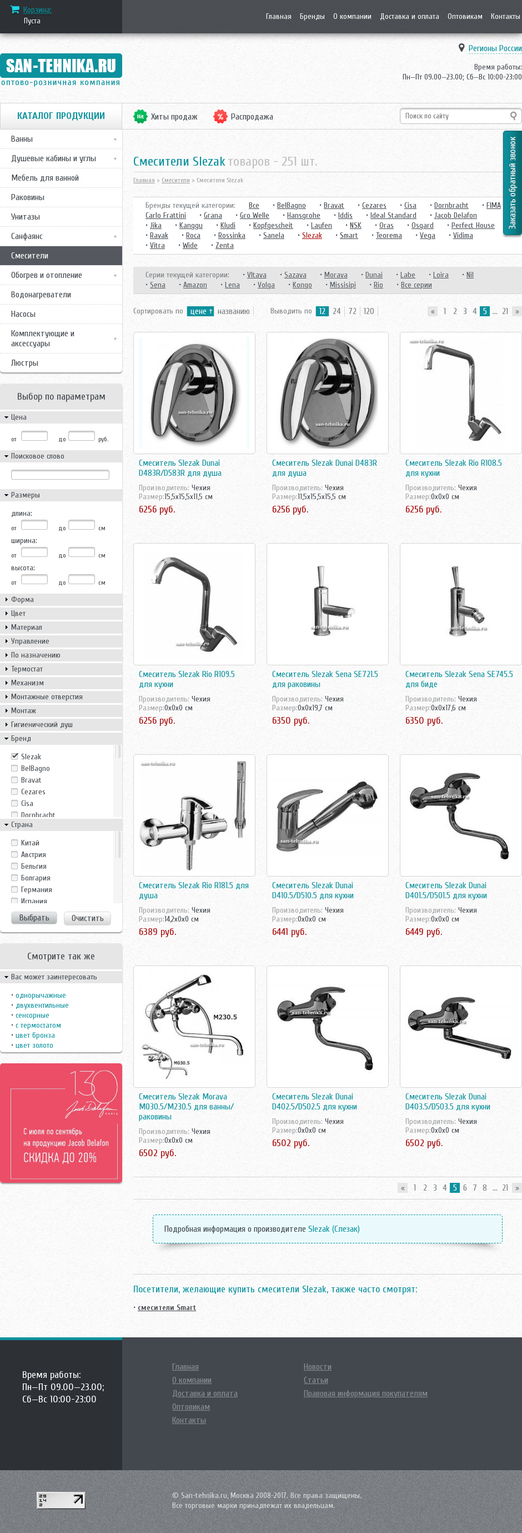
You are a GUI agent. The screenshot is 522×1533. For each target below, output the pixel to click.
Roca (193, 235)
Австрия (33, 854)
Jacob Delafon (455, 215)
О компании (352, 16)
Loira (441, 275)
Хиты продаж (174, 117)
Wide (190, 245)
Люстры (24, 363)
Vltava (257, 275)
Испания (34, 901)
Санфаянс (27, 236)
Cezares (33, 792)
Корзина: (37, 10)
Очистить (88, 918)
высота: (23, 568)
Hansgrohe (303, 215)
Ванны (22, 139)
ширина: (24, 540)
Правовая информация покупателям (366, 1393)
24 (337, 311)
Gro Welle (254, 215)
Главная (279, 16)
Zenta (224, 245)
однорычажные (41, 995)
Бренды (312, 16)
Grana (213, 215)
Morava (336, 275)
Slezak (31, 756)
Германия (36, 889)
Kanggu (191, 225)
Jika (156, 225)
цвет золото (34, 1045)
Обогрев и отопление (46, 275)
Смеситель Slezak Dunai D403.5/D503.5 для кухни (447, 1102)
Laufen (321, 225)
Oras (386, 225)
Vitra (157, 245)
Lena (232, 285)
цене (198, 311)
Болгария (36, 878)
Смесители (29, 256)
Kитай (30, 843)
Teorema (389, 235)
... (495, 311)
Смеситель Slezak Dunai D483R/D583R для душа (180, 468)
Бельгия (34, 866)
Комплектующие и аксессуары (42, 338)
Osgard (422, 225)
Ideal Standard (393, 215)
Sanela (273, 235)
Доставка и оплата (409, 16)
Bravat (31, 780)
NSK (356, 225)
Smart (349, 235)
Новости (318, 1367)
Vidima (463, 235)
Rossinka (231, 235)
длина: (21, 513)
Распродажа (252, 117)
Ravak (159, 235)
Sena (157, 285)
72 (352, 311)
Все (254, 205)
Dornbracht (38, 815)
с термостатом (38, 1025)
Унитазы (25, 217)
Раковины (27, 197)
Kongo (302, 285)
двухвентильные (42, 1005)
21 (505, 311)
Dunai (374, 275)
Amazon (195, 285)
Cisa (27, 803)
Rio (378, 285)
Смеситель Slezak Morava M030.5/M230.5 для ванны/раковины (186, 1107)
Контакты (505, 16)
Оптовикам (465, 16)
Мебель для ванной (45, 178)
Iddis (345, 215)
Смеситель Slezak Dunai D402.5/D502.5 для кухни (314, 1102)
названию (234, 311)
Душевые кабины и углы (53, 158)
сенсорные (32, 1015)
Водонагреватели (41, 295)
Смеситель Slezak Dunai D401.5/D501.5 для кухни (446, 890)
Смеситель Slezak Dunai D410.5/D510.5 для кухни (313, 890)
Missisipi (343, 285)
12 (322, 311)
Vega (427, 235)
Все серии (416, 285)
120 (369, 311)
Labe (407, 275)
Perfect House (473, 225)
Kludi (227, 225)
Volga (266, 285)
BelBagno (35, 768)
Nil (470, 275)
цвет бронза (35, 1035)
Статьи (316, 1380)
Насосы (23, 314)
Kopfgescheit (273, 225)
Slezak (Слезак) (334, 1229)
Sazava (295, 275)
